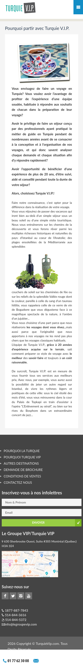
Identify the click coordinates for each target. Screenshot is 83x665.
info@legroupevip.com (21, 624)
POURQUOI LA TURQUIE (22, 451)
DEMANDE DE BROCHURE (23, 470)
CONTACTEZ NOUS (18, 482)
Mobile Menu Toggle (78, 7)
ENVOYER (38, 522)
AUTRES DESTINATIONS (21, 463)
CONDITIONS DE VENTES (22, 476)
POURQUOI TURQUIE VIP (22, 457)
